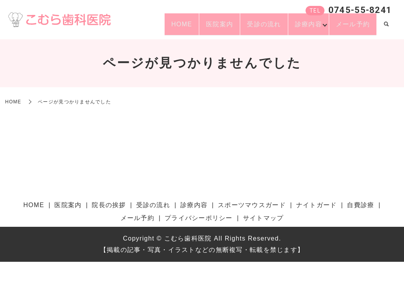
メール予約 (350, 27)
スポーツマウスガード (252, 205)
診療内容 (299, 27)
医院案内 (199, 27)
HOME (156, 27)
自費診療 (360, 205)
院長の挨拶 (109, 205)
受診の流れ (250, 27)
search (386, 28)
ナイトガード (316, 205)
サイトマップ (263, 218)
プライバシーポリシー (199, 218)
